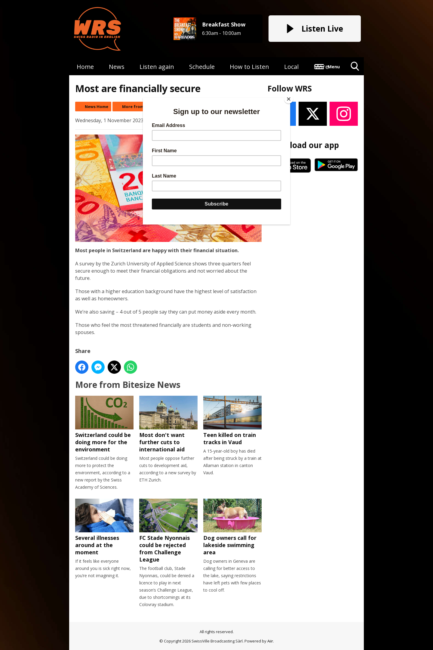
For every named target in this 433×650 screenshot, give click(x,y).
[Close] (288, 99)
